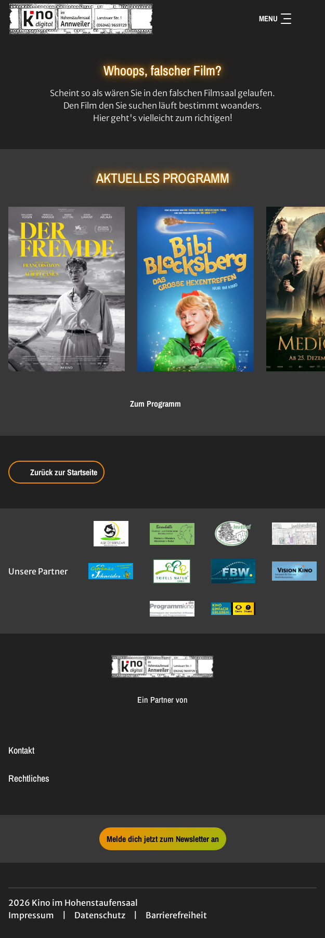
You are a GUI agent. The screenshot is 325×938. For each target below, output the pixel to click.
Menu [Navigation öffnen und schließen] (275, 18)
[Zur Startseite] (81, 18)
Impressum (31, 915)
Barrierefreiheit (176, 915)
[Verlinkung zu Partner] (110, 533)
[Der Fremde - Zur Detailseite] (66, 289)
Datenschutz (99, 915)
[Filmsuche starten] (306, 18)
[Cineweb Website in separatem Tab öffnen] (162, 710)
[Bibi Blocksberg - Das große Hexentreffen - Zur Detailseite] (195, 289)
